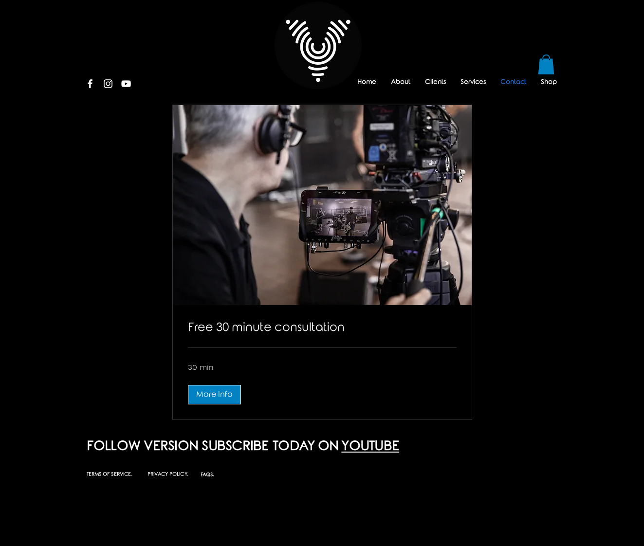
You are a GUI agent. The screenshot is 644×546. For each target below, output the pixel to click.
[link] (322, 328)
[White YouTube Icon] (126, 84)
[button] (546, 64)
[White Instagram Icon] (108, 84)
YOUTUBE (370, 446)
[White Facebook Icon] (90, 84)
